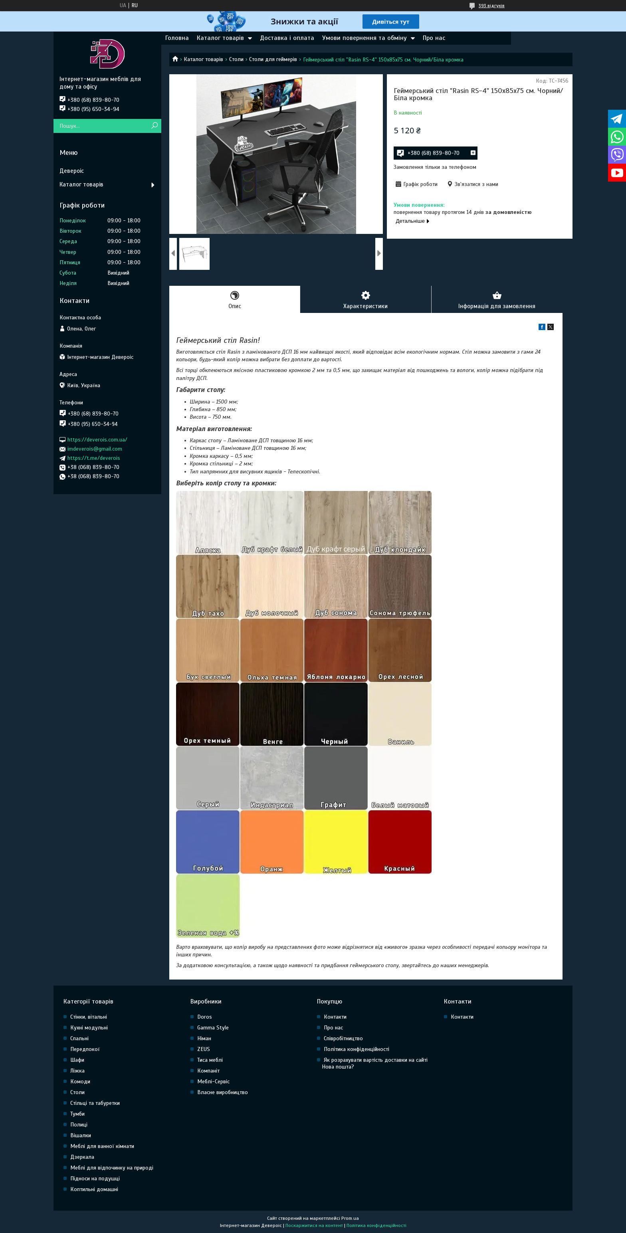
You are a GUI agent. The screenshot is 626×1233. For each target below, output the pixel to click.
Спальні (79, 1038)
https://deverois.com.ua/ (97, 439)
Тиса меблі (210, 1060)
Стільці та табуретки (95, 1103)
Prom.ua (350, 1218)
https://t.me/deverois (93, 458)
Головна (177, 38)
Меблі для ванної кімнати (102, 1146)
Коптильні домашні (94, 1189)
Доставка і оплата (287, 38)
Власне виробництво (222, 1092)
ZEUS (203, 1049)
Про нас (434, 38)
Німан (204, 1038)
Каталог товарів (220, 38)
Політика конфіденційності (356, 1049)
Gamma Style (213, 1027)
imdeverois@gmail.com (94, 448)
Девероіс (71, 170)
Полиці (78, 1124)
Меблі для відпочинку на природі (111, 1167)
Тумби (77, 1113)
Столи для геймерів (273, 59)
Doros (204, 1016)
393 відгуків (492, 5)
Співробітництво (343, 1038)
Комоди (80, 1081)
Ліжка (77, 1070)
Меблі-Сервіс (213, 1081)
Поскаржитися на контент (314, 1225)
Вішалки (80, 1135)
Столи (236, 59)
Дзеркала (82, 1157)
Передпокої (85, 1049)
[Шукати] (154, 126)
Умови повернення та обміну (364, 38)
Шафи (77, 1060)
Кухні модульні (89, 1027)
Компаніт (208, 1070)
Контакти (335, 1016)
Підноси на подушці (95, 1178)
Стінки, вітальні (88, 1016)
